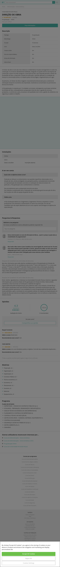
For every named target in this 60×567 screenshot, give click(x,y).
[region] (30, 554)
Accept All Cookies (28, 554)
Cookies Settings (28, 563)
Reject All (28, 558)
